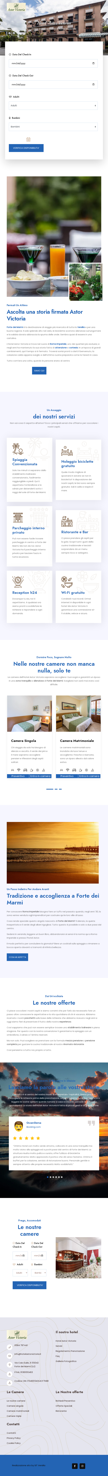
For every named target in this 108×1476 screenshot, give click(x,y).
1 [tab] (49, 789)
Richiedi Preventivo (65, 1400)
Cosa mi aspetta (17, 957)
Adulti (14, 96)
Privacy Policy (14, 1438)
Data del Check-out (21, 75)
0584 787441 (21, 1345)
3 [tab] (60, 789)
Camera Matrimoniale (77, 740)
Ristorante (61, 1410)
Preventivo (18, 776)
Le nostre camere (16, 1400)
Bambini (14, 118)
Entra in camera (40, 776)
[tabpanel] (29, 738)
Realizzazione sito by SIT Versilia (28, 1465)
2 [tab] (56, 789)
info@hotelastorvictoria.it (27, 1353)
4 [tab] (56, 1177)
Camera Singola (23, 740)
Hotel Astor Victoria (66, 1340)
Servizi (59, 1345)
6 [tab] (61, 1177)
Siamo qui (39, 370)
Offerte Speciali (64, 1405)
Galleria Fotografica (66, 1361)
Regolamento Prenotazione (70, 1351)
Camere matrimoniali (18, 1410)
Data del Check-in (20, 54)
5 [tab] (59, 1177)
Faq (57, 1356)
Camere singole (15, 1405)
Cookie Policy (14, 1443)
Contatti (11, 1432)
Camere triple (14, 1416)
